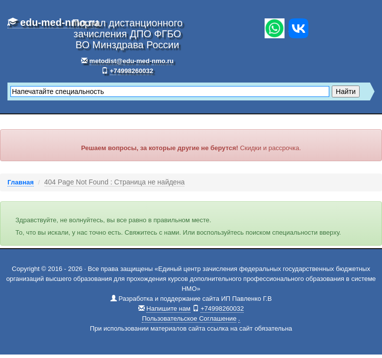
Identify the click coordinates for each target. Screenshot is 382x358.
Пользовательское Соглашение (189, 318)
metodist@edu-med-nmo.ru (132, 61)
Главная (20, 182)
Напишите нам (168, 308)
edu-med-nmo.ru (52, 22)
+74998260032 (131, 71)
